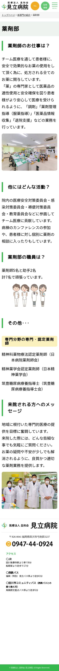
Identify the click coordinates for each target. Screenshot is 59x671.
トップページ (8, 15)
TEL (35, 5)
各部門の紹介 (24, 15)
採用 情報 (45, 6)
